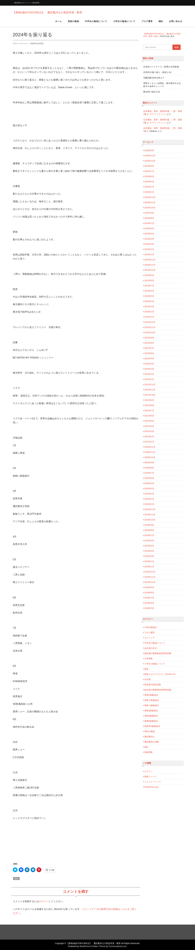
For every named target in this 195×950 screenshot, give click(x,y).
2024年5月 (149, 233)
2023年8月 (149, 280)
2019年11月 (149, 514)
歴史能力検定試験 (152, 684)
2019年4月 (149, 551)
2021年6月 (149, 416)
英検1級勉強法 (151, 695)
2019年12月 (149, 509)
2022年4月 (149, 363)
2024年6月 (149, 228)
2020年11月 (149, 452)
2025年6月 (149, 176)
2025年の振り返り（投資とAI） (158, 72)
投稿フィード (150, 776)
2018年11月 (149, 577)
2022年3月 (149, 369)
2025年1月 (149, 192)
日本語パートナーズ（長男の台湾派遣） (162, 67)
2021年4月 (149, 426)
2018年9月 (149, 587)
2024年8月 (149, 218)
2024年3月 (149, 244)
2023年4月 (149, 301)
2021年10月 (149, 395)
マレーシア (149, 638)
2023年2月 (149, 311)
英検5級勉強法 (151, 721)
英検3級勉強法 (151, 710)
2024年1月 (149, 254)
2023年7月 (149, 285)
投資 (146, 669)
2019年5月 (149, 546)
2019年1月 (149, 566)
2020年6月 (149, 478)
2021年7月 (149, 410)
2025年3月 (149, 181)
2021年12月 (149, 384)
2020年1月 (149, 504)
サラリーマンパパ (20, 44)
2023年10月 (149, 270)
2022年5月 (149, 358)
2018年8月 (149, 592)
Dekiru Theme (98, 946)
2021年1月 (149, 442)
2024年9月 (149, 213)
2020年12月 (149, 447)
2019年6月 (149, 540)
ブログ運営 (147, 22)
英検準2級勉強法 (152, 726)
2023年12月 (149, 259)
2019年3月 (149, 556)
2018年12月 (149, 572)
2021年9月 (149, 400)
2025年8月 (149, 166)
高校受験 (148, 752)
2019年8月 (149, 530)
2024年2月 (149, 249)
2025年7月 (149, 171)
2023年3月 (149, 306)
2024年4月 (149, 239)
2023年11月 (149, 265)
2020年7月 (149, 473)
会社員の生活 (150, 648)
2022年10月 (149, 332)
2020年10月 (149, 457)
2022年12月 (149, 322)
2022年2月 (149, 374)
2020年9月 (149, 462)
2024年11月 (149, 202)
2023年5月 (149, 296)
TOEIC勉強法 (150, 627)
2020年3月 (149, 494)
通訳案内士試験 (151, 742)
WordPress (84, 946)
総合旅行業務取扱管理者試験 (157, 690)
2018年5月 (149, 608)
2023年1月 (149, 317)
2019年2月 (149, 561)
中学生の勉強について (96, 22)
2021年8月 (149, 405)
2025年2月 (149, 187)
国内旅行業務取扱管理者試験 (157, 653)
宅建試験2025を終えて (154, 78)
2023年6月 (149, 291)
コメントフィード (152, 782)
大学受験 (148, 658)
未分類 (147, 679)
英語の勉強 (73, 22)
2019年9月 (149, 525)
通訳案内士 (149, 736)
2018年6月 (149, 603)
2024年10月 (149, 207)
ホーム (58, 22)
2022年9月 (149, 337)
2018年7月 (149, 598)
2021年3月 (149, 431)
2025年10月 (149, 161)
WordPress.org (151, 787)
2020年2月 (149, 499)
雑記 (161, 22)
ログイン (43, 901)
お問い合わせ (175, 22)
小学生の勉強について (124, 22)
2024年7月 (149, 223)
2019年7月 (149, 535)
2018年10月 (149, 582)
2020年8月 (149, 468)
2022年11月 (149, 327)
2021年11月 (149, 390)
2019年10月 (149, 520)
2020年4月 (149, 488)
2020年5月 (149, 483)
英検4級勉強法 (151, 716)
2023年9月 (149, 275)
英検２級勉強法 (151, 700)
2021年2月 (149, 436)
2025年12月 (149, 155)
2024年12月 (149, 197)
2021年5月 (149, 421)
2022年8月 (149, 343)
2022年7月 (149, 348)
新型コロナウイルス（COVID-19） (160, 674)
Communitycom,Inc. (118, 946)
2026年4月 (149, 150)
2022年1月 (149, 379)
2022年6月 (149, 353)
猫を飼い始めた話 (151, 92)
